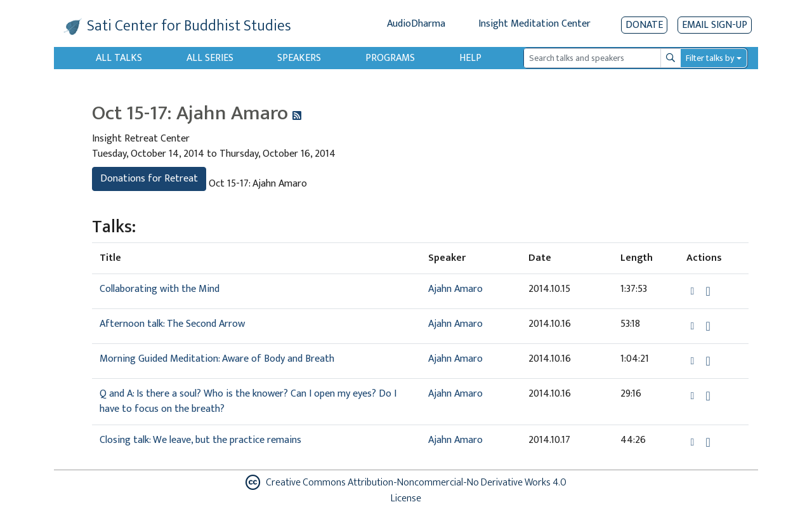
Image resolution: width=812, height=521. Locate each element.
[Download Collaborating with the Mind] (707, 291)
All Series (210, 58)
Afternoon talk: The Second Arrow (172, 324)
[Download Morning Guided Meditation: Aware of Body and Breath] (707, 361)
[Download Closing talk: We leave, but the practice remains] (707, 442)
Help (470, 58)
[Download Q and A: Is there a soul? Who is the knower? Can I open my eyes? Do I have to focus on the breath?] (707, 396)
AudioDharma (416, 23)
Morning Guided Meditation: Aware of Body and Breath (217, 358)
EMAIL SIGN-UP (714, 25)
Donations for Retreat (149, 178)
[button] (694, 291)
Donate (644, 25)
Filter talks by (710, 58)
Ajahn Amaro (455, 289)
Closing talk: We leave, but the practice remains (200, 440)
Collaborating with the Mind (159, 289)
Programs (390, 58)
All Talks (119, 58)
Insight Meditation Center (534, 23)
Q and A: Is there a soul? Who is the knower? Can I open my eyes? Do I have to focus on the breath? (248, 401)
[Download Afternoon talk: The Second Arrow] (707, 326)
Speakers (299, 58)
